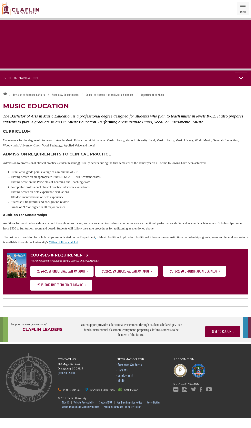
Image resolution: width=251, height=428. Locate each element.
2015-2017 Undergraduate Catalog (60, 295)
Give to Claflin (221, 341)
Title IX (65, 412)
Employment (125, 385)
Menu (243, 12)
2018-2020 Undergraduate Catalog (193, 281)
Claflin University (20, 9)
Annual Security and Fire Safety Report (122, 417)
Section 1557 (105, 412)
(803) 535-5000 (66, 383)
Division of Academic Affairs (29, 94)
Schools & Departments (65, 94)
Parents (123, 379)
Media (121, 390)
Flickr (175, 399)
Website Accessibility (84, 412)
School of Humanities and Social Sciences (109, 94)
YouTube (209, 399)
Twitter (193, 399)
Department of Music (152, 94)
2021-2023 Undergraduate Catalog (125, 281)
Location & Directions (102, 399)
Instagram (184, 399)
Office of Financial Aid (63, 250)
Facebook (201, 399)
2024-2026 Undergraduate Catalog (61, 281)
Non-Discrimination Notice (129, 412)
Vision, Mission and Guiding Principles (80, 417)
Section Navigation (21, 78)
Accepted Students (130, 374)
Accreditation (153, 412)
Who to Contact (72, 399)
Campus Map (131, 399)
